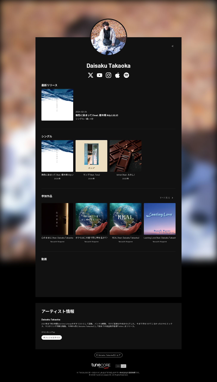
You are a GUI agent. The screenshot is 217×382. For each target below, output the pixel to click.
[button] (173, 46)
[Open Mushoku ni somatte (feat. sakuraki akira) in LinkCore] (57, 105)
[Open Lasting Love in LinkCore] (160, 223)
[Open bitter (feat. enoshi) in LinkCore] (125, 160)
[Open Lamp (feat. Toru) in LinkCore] (91, 160)
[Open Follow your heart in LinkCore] (57, 223)
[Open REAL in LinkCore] (125, 223)
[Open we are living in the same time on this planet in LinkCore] (91, 223)
